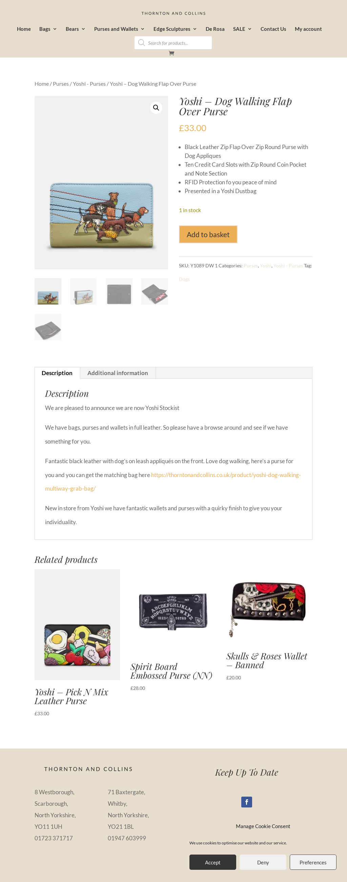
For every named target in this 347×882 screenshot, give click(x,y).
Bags (44, 29)
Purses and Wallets (116, 29)
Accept (213, 862)
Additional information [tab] (117, 372)
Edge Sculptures (172, 29)
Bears (72, 29)
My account (308, 29)
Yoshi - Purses (89, 84)
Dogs (184, 279)
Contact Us (273, 29)
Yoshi (265, 265)
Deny (263, 862)
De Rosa (215, 29)
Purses (61, 84)
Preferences (313, 862)
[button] (156, 108)
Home (24, 29)
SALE (239, 29)
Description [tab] (57, 372)
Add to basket (208, 234)
